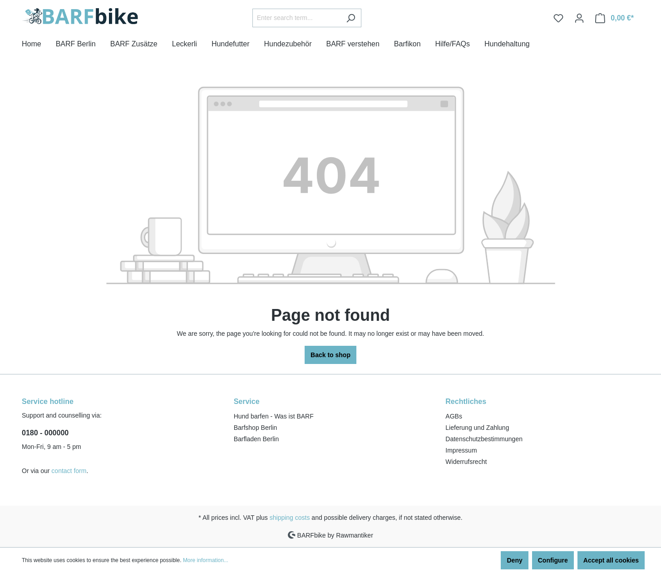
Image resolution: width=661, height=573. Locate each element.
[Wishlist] (558, 18)
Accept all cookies (611, 560)
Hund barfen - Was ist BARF (274, 416)
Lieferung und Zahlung (477, 427)
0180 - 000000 (45, 433)
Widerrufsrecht (466, 461)
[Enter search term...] (296, 18)
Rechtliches (465, 401)
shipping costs (290, 517)
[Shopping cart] (614, 18)
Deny (514, 560)
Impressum (461, 450)
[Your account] (579, 18)
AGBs (453, 416)
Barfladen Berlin (256, 439)
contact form (68, 470)
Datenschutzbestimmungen (484, 439)
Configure (553, 560)
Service (247, 401)
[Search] (350, 18)
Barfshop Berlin (255, 427)
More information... (205, 560)
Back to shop (330, 355)
